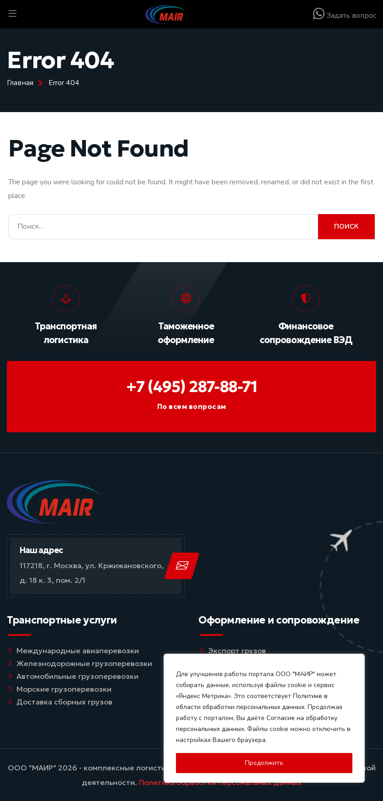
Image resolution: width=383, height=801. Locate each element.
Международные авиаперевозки (77, 650)
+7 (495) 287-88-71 (191, 386)
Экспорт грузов (237, 650)
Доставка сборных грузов (64, 701)
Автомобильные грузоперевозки (77, 676)
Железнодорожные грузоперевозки (84, 663)
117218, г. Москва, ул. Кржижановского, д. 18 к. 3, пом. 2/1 (92, 573)
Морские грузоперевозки (64, 688)
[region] (264, 718)
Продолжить (264, 762)
